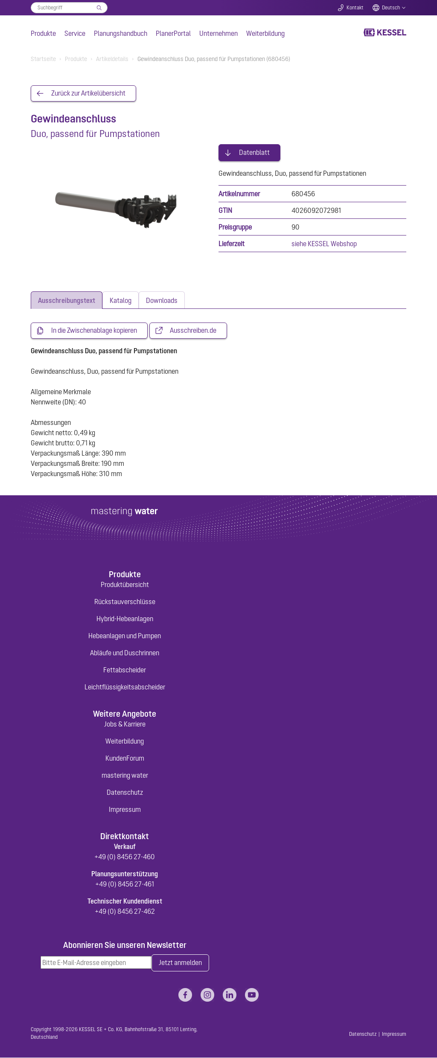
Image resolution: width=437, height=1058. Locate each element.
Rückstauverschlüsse (124, 601)
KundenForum (124, 758)
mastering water (125, 775)
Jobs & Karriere (125, 724)
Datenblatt (254, 152)
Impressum (125, 809)
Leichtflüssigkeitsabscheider (124, 687)
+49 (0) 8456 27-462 (125, 912)
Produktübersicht (125, 584)
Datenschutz (125, 792)
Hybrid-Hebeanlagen (124, 618)
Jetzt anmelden (180, 963)
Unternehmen (218, 33)
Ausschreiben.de (193, 330)
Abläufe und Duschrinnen (124, 653)
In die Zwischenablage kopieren (94, 330)
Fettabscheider (124, 670)
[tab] (66, 300)
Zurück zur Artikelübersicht (88, 93)
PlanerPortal (173, 33)
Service (74, 33)
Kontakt (355, 8)
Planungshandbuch (120, 33)
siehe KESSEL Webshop (324, 243)
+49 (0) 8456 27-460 (124, 857)
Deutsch (391, 8)
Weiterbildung (265, 33)
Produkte (43, 33)
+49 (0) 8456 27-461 (124, 884)
